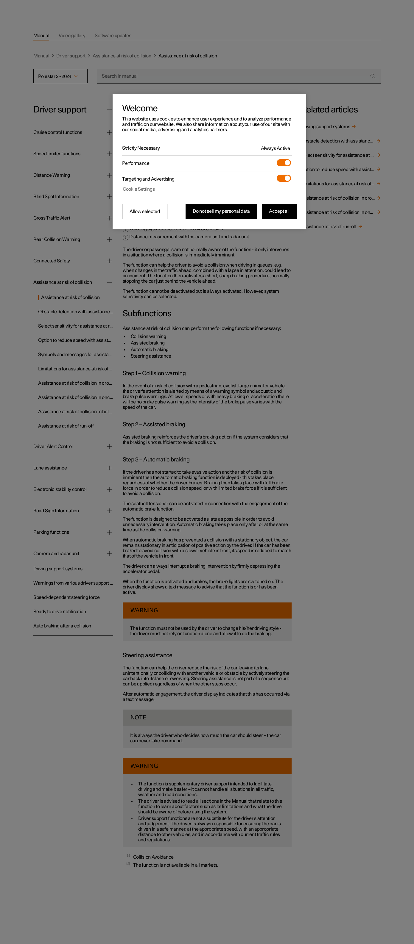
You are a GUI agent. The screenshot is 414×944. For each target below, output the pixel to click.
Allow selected (145, 211)
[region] (209, 161)
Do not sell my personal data (221, 211)
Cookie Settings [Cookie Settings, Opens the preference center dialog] (139, 189)
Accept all (279, 211)
